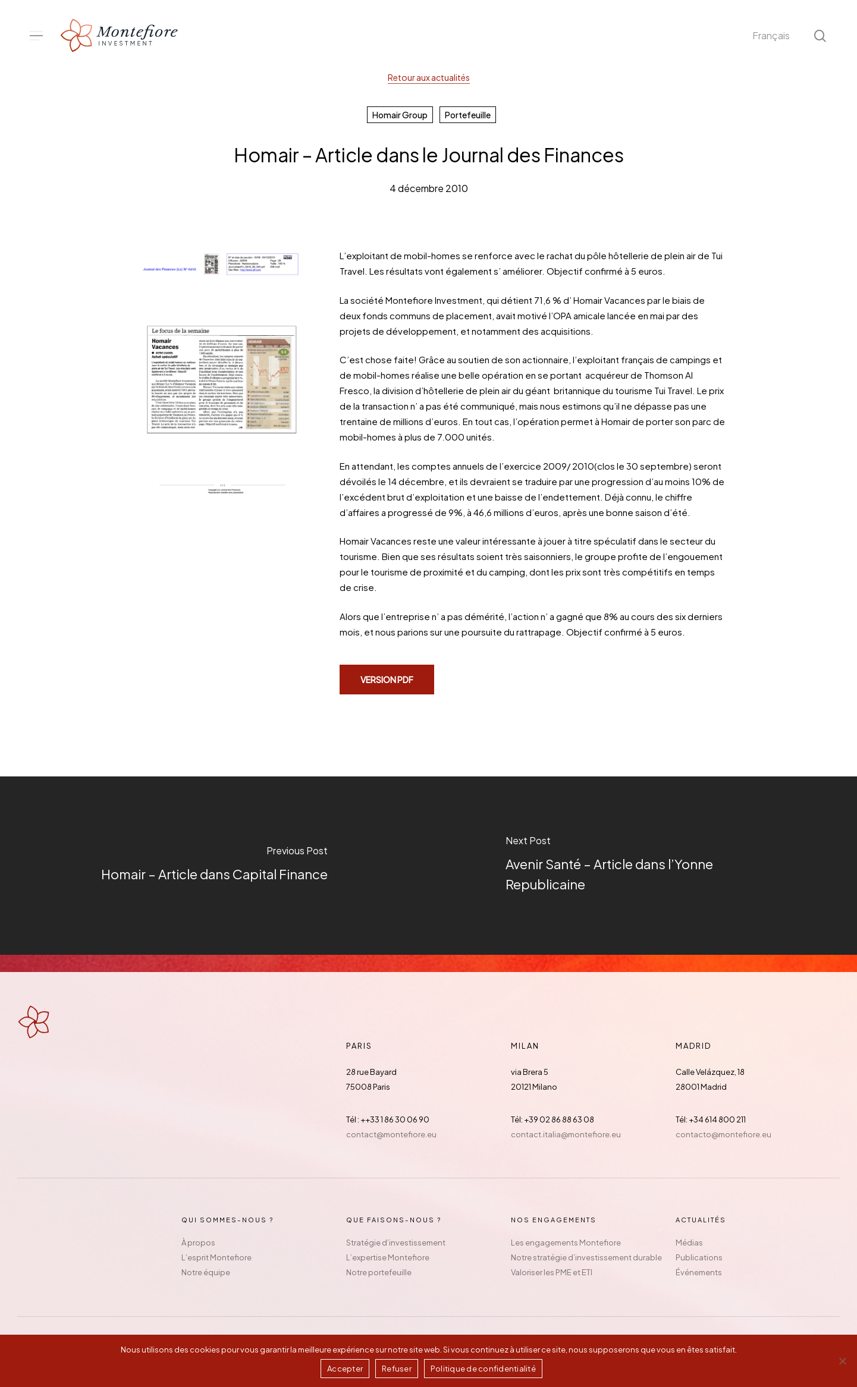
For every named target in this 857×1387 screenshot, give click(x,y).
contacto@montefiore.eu (723, 1134)
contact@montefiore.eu (391, 1134)
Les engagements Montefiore (566, 1242)
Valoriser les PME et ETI (551, 1272)
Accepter (345, 1368)
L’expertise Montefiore (387, 1257)
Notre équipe (205, 1272)
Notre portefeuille (379, 1272)
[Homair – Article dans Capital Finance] (214, 865)
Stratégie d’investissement (395, 1242)
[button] (36, 36)
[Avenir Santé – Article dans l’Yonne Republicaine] (643, 865)
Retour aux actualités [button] (429, 77)
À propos (198, 1242)
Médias (689, 1242)
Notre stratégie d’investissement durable (586, 1257)
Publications (699, 1257)
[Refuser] (842, 1361)
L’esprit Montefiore (216, 1257)
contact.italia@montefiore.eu (566, 1134)
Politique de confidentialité (483, 1368)
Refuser (397, 1368)
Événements (699, 1272)
